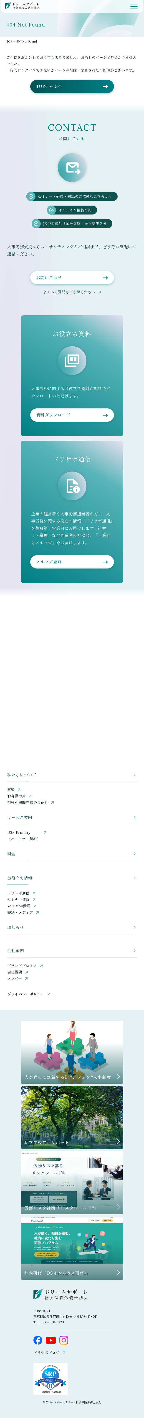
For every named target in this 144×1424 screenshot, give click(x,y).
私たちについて (22, 781)
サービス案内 (19, 823)
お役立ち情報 (19, 884)
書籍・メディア (20, 918)
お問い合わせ (49, 284)
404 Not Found (27, 41)
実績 (11, 796)
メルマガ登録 (49, 568)
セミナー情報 (18, 906)
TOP (10, 41)
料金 (11, 860)
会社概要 (14, 978)
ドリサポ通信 (18, 899)
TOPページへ (49, 92)
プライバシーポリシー (25, 1000)
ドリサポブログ (46, 1359)
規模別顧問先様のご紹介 (27, 808)
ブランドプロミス (22, 972)
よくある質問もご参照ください (69, 298)
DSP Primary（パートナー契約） (24, 842)
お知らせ (15, 933)
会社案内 (15, 957)
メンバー (14, 984)
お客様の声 (16, 802)
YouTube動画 (18, 912)
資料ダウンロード (53, 421)
